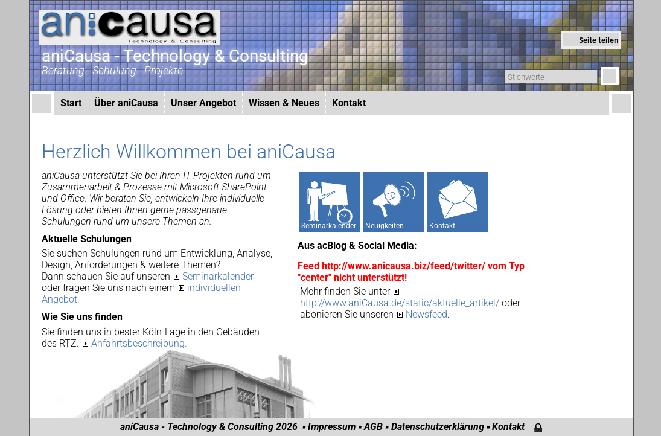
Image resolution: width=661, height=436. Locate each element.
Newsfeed (426, 314)
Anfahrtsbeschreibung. (139, 343)
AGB (373, 426)
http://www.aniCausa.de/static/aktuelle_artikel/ (401, 303)
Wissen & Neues (284, 103)
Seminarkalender (218, 276)
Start (70, 103)
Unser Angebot (203, 103)
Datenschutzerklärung (437, 426)
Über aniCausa (126, 103)
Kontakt (349, 103)
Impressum (332, 426)
